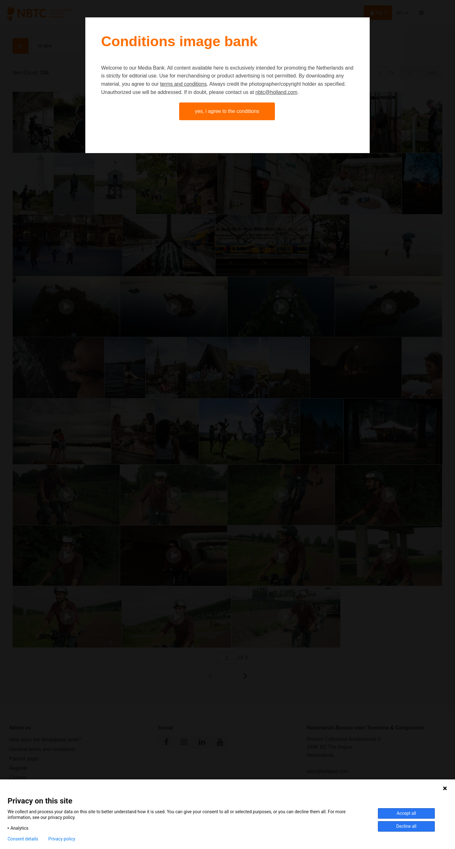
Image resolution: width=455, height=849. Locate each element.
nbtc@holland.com (276, 92)
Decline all (406, 826)
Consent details (23, 838)
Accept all (406, 813)
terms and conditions (183, 84)
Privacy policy (61, 838)
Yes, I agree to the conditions (227, 111)
